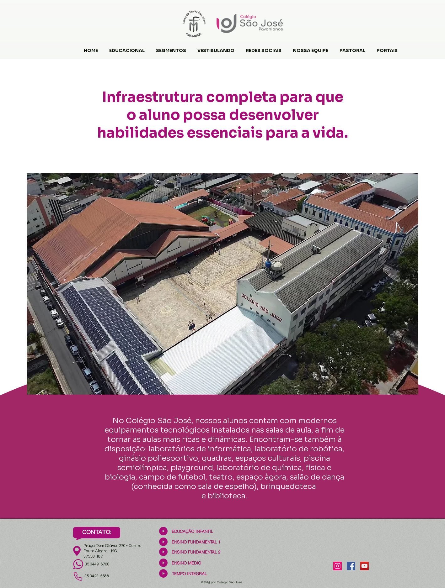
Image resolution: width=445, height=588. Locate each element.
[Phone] (78, 576)
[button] (127, 47)
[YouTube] (364, 566)
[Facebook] (351, 566)
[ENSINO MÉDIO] (186, 563)
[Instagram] (337, 566)
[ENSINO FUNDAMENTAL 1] (196, 542)
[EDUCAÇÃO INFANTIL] (192, 531)
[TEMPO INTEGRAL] (189, 573)
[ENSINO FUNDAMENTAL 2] (196, 552)
